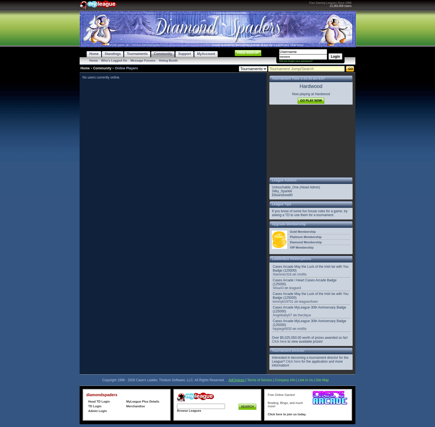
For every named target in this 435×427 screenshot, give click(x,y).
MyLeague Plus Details (142, 401)
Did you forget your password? (296, 61)
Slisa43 (278, 288)
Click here (279, 341)
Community (102, 68)
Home (93, 60)
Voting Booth (168, 60)
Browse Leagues (189, 410)
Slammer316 (282, 274)
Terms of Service (259, 380)
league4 (295, 288)
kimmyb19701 (283, 302)
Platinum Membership (306, 237)
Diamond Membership (306, 242)
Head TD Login (99, 401)
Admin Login (97, 411)
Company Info (285, 380)
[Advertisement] (311, 141)
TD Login (95, 406)
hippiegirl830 (282, 329)
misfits (302, 274)
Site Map (322, 380)
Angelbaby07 (282, 315)
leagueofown (308, 302)
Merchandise (135, 406)
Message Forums (142, 60)
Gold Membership (303, 231)
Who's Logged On (114, 60)
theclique (304, 315)
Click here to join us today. (287, 414)
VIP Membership (301, 247)
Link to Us (305, 380)
